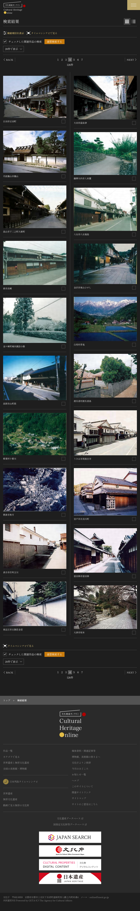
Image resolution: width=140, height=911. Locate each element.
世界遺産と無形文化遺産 (16, 762)
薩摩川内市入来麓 (82, 178)
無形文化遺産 (10, 799)
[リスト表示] (133, 21)
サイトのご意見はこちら (85, 804)
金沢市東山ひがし (82, 287)
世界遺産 (8, 793)
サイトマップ (79, 798)
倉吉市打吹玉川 (10, 572)
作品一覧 (8, 750)
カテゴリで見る (11, 756)
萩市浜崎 (7, 288)
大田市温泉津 (80, 122)
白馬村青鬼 (79, 344)
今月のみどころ (80, 768)
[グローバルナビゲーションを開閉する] (133, 5)
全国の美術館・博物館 (15, 768)
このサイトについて (82, 786)
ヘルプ (75, 780)
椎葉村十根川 (9, 458)
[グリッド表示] (127, 21)
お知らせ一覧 (79, 774)
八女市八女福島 (81, 234)
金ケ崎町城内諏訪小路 (14, 346)
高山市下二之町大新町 (14, 231)
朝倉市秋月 (8, 514)
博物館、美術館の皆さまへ (86, 756)
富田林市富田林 (81, 576)
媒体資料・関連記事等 (84, 750)
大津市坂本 (79, 632)
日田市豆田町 (9, 121)
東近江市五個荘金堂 (13, 629)
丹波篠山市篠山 (10, 176)
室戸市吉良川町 (81, 518)
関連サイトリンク (81, 792)
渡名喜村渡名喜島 (82, 400)
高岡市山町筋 (9, 403)
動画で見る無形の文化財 (16, 805)
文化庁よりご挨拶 (81, 762)
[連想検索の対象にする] (63, 121)
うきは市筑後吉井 (82, 458)
